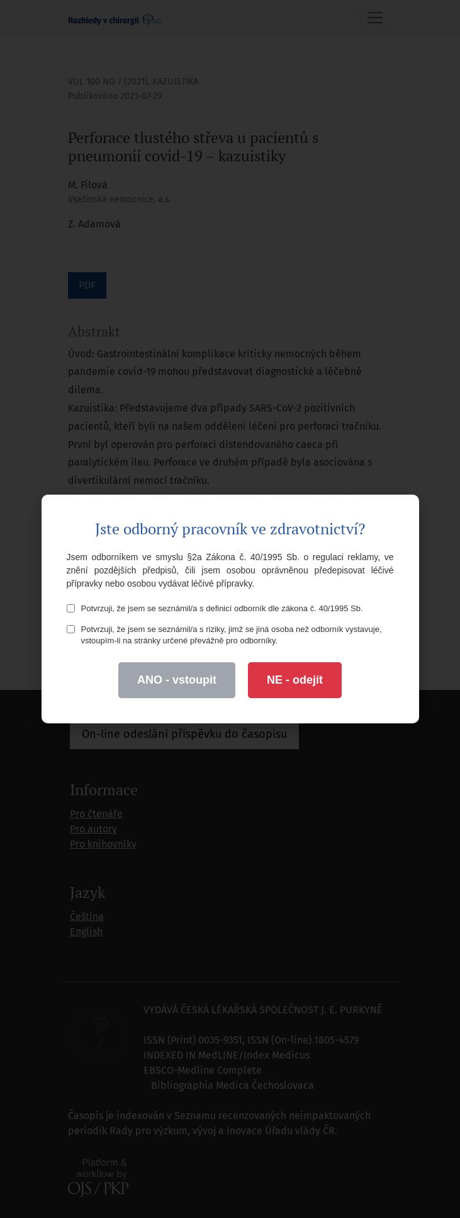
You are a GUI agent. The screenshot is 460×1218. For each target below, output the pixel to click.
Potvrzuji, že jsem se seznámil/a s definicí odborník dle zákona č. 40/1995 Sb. (215, 608)
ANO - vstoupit (176, 680)
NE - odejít (295, 680)
